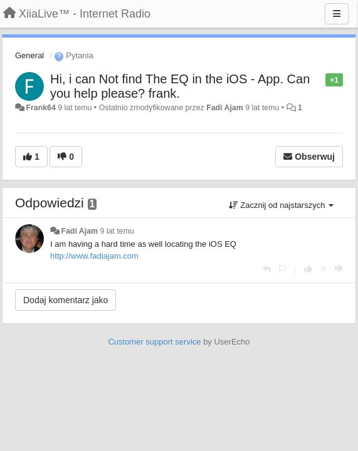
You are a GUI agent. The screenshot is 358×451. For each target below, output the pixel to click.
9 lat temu (117, 231)
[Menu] (337, 13)
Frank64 (40, 107)
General (29, 55)
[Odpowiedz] (267, 269)
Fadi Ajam (224, 107)
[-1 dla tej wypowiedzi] (339, 269)
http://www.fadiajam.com (94, 256)
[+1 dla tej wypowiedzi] (308, 269)
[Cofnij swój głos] (323, 269)
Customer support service (154, 341)
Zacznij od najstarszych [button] (281, 205)
